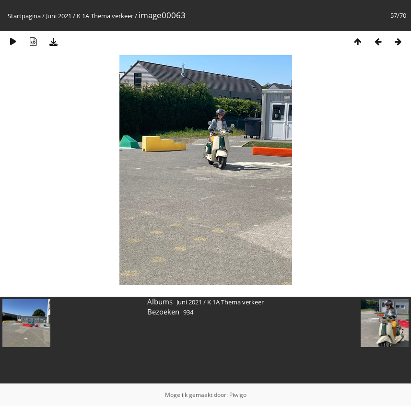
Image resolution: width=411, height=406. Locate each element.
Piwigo (238, 395)
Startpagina (24, 16)
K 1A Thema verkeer (105, 16)
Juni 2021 (58, 16)
